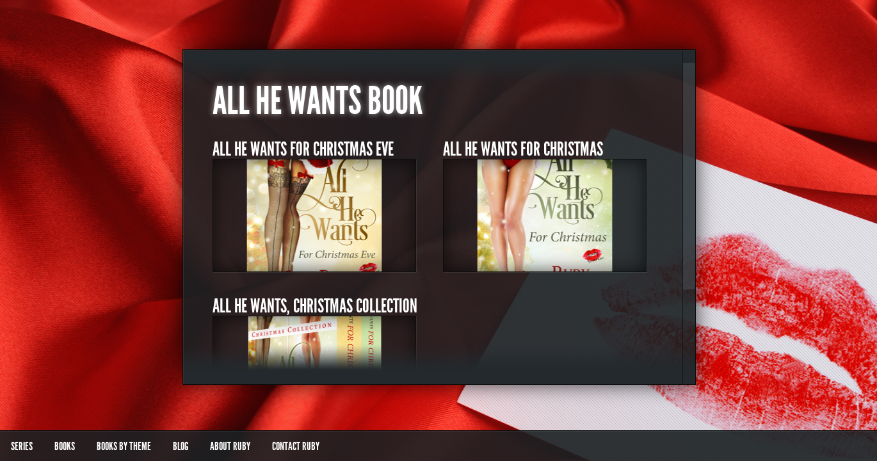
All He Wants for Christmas (523, 149)
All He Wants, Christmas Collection (315, 306)
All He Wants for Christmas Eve (303, 149)
